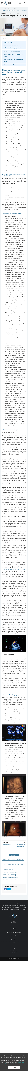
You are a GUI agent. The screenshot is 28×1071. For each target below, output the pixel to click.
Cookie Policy (14, 943)
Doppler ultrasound (7, 867)
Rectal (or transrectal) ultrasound (10, 877)
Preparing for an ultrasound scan (13, 51)
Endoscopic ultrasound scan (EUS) (10, 872)
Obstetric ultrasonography (9, 874)
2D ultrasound (20, 859)
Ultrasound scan (17, 8)
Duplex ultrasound (17, 867)
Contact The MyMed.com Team (14, 932)
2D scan (13, 859)
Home (2, 8)
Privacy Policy (14, 939)
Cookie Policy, (21, 1062)
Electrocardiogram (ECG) (8, 869)
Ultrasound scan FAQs (10, 65)
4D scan (4, 864)
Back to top (14, 855)
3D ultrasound (11, 862)
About (14, 928)
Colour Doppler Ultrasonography (15, 864)
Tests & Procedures (9, 8)
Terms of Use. (13, 1063)
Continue (14, 1067)
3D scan (4, 862)
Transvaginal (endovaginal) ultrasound (11, 879)
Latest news (14, 925)
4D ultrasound (19, 862)
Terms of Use (14, 935)
